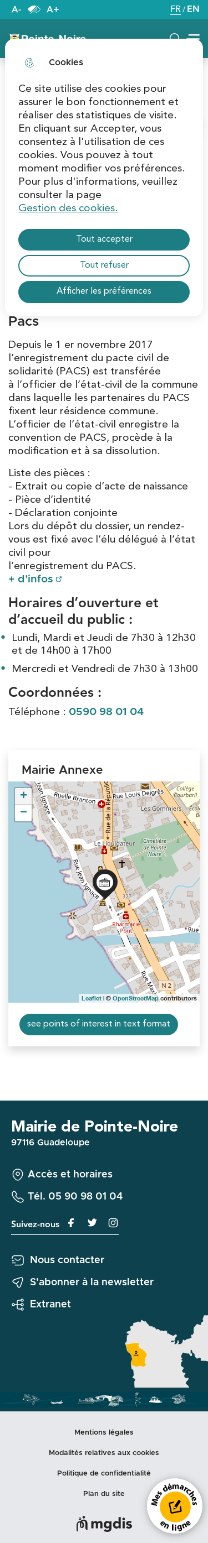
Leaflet (92, 998)
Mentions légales (104, 1432)
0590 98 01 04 (106, 712)
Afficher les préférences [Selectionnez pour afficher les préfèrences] (104, 291)
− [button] (23, 813)
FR (175, 11)
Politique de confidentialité (104, 1473)
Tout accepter (104, 239)
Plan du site (104, 1494)
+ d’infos (30, 579)
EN (193, 9)
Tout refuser (104, 265)
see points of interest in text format (98, 1024)
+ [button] (23, 796)
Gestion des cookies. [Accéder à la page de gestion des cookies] (68, 208)
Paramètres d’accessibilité (33, 9)
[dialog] (103, 177)
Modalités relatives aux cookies (104, 1453)
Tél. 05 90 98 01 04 (75, 1197)
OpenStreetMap (136, 998)
